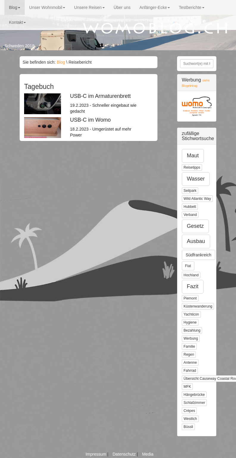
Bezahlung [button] (192, 330)
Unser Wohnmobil (47, 7)
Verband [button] (190, 215)
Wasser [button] (196, 179)
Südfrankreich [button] (198, 254)
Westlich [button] (190, 419)
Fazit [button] (193, 286)
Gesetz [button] (195, 226)
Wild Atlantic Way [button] (197, 199)
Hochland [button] (191, 275)
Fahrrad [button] (190, 370)
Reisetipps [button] (192, 167)
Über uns (122, 7)
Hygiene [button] (190, 322)
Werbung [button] (191, 338)
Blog (14, 7)
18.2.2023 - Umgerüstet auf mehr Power (105, 127)
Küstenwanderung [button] (198, 306)
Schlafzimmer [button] (194, 403)
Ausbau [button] (196, 241)
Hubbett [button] (190, 207)
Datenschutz (124, 454)
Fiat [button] (188, 266)
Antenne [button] (190, 362)
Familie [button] (189, 346)
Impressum (96, 454)
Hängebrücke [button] (194, 395)
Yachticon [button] (191, 314)
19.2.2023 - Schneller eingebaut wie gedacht (105, 103)
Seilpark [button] (190, 191)
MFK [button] (187, 387)
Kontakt (17, 22)
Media (147, 454)
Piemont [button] (190, 298)
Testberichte (191, 7)
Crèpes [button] (189, 411)
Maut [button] (193, 156)
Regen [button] (189, 354)
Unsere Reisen (89, 7)
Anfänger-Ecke (154, 7)
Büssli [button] (188, 427)
